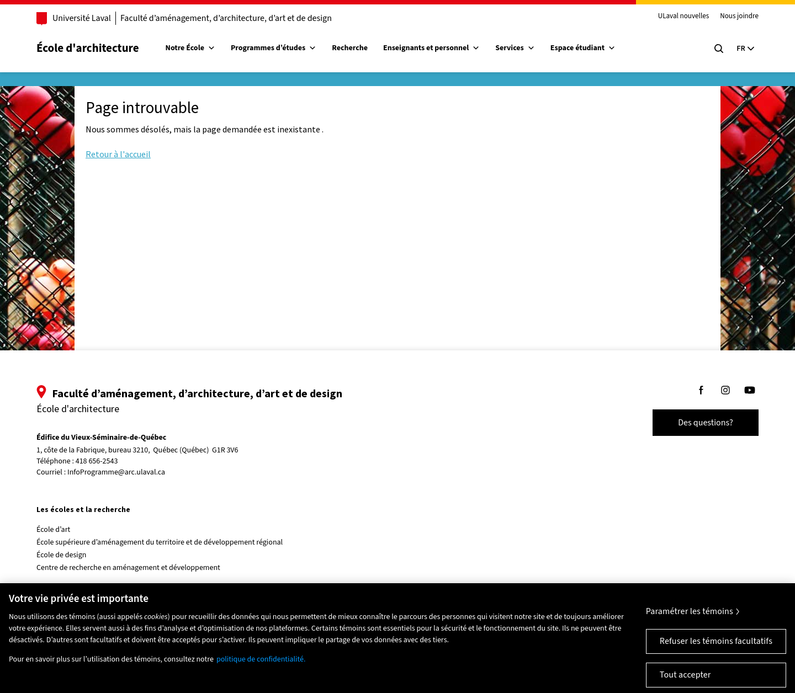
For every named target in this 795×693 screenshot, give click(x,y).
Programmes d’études (273, 48)
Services (515, 48)
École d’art (53, 529)
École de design (61, 555)
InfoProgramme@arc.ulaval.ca (116, 472)
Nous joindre (739, 16)
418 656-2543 (97, 461)
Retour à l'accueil (118, 153)
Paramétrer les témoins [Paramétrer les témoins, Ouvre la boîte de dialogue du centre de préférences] (689, 620)
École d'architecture (87, 48)
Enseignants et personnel (431, 48)
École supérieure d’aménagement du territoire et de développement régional (159, 542)
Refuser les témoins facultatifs (716, 649)
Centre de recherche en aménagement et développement (128, 567)
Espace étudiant (583, 48)
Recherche (350, 48)
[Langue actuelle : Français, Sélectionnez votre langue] (745, 48)
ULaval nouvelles (683, 16)
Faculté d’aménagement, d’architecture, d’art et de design (226, 18)
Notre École (190, 48)
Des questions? (705, 423)
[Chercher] (719, 48)
